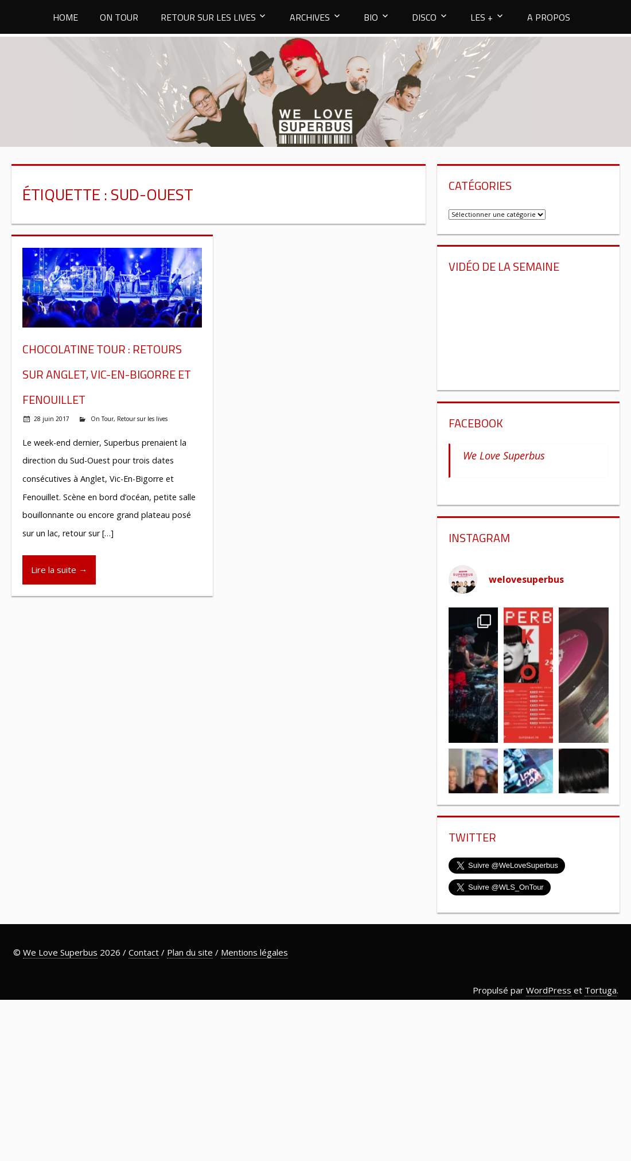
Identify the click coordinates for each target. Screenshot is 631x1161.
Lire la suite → (59, 569)
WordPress (548, 990)
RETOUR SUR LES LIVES (208, 17)
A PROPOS (548, 17)
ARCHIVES (310, 17)
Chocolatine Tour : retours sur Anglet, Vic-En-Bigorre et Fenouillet (106, 374)
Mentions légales (254, 952)
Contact (143, 952)
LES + (481, 17)
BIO (371, 17)
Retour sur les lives (142, 419)
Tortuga (601, 990)
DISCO (424, 17)
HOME (65, 17)
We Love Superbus (504, 455)
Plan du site (190, 952)
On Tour (102, 419)
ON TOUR (119, 17)
